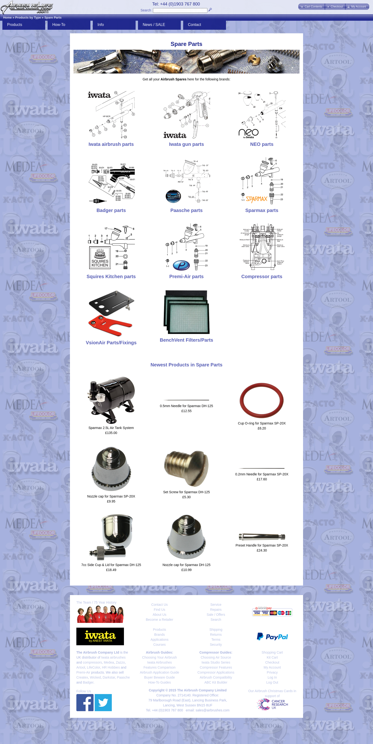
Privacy (272, 672)
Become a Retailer (159, 619)
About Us (160, 614)
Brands (159, 634)
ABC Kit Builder (215, 682)
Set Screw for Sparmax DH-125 (186, 492)
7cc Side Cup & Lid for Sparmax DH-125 (111, 565)
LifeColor (93, 667)
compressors (92, 662)
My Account (272, 667)
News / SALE (154, 25)
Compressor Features (216, 667)
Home (7, 17)
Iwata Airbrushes (159, 662)
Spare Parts (52, 17)
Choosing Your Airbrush (159, 657)
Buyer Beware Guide (159, 677)
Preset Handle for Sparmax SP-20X (262, 545)
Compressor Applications (215, 672)
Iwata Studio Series (215, 662)
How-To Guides (159, 682)
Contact (194, 25)
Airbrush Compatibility (216, 677)
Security (216, 644)
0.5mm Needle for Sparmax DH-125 (186, 406)
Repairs (215, 609)
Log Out (272, 682)
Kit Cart (272, 657)
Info (101, 25)
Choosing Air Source (216, 657)
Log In (272, 677)
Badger (88, 682)
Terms (215, 639)
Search (146, 10)
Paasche (123, 677)
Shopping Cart (272, 652)
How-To (58, 25)
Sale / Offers (216, 614)
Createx (82, 677)
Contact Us (159, 604)
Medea (109, 662)
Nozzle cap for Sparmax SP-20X (111, 496)
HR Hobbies (111, 667)
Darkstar (109, 677)
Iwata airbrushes (113, 657)
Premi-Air (83, 672)
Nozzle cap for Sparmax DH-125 (186, 565)
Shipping (215, 629)
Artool (80, 667)
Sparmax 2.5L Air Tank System (111, 428)
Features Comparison (159, 667)
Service (215, 604)
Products (14, 25)
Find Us (159, 609)
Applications (160, 639)
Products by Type (28, 17)
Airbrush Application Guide (159, 672)
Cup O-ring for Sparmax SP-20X (262, 423)
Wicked (95, 677)
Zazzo (120, 662)
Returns (216, 634)
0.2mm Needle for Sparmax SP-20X (261, 474)
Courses (159, 644)
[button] (311, 7)
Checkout (272, 662)
